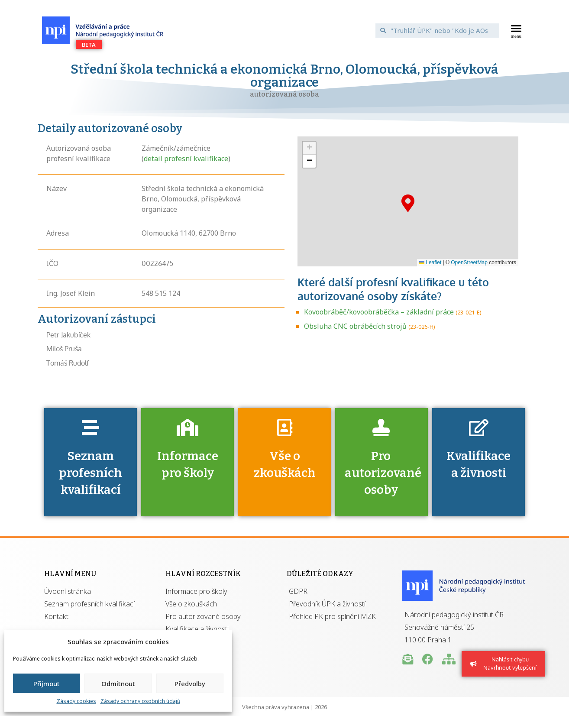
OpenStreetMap (469, 262)
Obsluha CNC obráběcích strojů (355, 326)
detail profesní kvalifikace (186, 158)
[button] (516, 30)
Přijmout (46, 683)
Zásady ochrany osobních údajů (140, 701)
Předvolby (190, 683)
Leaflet (430, 262)
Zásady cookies (76, 701)
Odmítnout (118, 683)
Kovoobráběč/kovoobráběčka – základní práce (379, 312)
